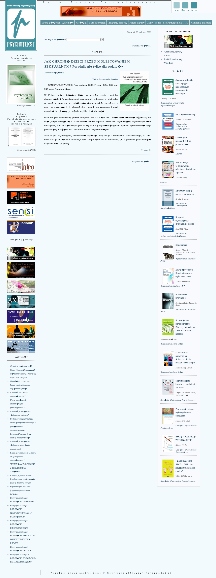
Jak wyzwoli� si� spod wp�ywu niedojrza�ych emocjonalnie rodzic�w (184, 87)
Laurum (179, 154)
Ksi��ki (81, 22)
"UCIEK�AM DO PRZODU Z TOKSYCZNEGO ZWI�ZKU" (22, 468)
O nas (158, 22)
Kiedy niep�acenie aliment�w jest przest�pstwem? (18, 404)
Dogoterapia (181, 245)
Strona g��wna (50, 22)
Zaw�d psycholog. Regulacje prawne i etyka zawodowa (184, 273)
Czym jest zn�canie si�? (21, 366)
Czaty (150, 22)
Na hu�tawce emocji (185, 114)
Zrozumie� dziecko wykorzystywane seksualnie (185, 412)
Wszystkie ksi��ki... (141, 45)
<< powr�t (145, 150)
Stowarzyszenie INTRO (175, 22)
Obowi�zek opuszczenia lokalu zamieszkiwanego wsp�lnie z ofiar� (20, 385)
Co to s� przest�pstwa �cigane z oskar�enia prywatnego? (20, 445)
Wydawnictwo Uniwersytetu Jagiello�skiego (183, 126)
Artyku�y (67, 22)
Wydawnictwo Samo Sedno (171, 344)
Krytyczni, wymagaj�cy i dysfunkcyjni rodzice (185, 220)
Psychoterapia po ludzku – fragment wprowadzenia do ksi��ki (21, 490)
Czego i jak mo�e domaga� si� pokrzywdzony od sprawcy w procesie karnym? (23, 373)
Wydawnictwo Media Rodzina (105, 79)
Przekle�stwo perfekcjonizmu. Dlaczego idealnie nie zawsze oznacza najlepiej (185, 327)
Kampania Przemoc (201, 22)
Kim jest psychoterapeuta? (21, 475)
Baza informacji (97, 22)
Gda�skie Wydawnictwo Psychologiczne (177, 400)
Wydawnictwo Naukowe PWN (172, 286)
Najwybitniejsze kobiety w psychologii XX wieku (185, 384)
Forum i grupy (137, 22)
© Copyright (114, 573)
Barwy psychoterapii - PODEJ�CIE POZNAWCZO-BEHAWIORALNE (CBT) (23, 558)
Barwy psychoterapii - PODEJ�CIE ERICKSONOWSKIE (19, 524)
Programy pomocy (117, 22)
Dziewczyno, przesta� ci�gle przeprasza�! (183, 141)
